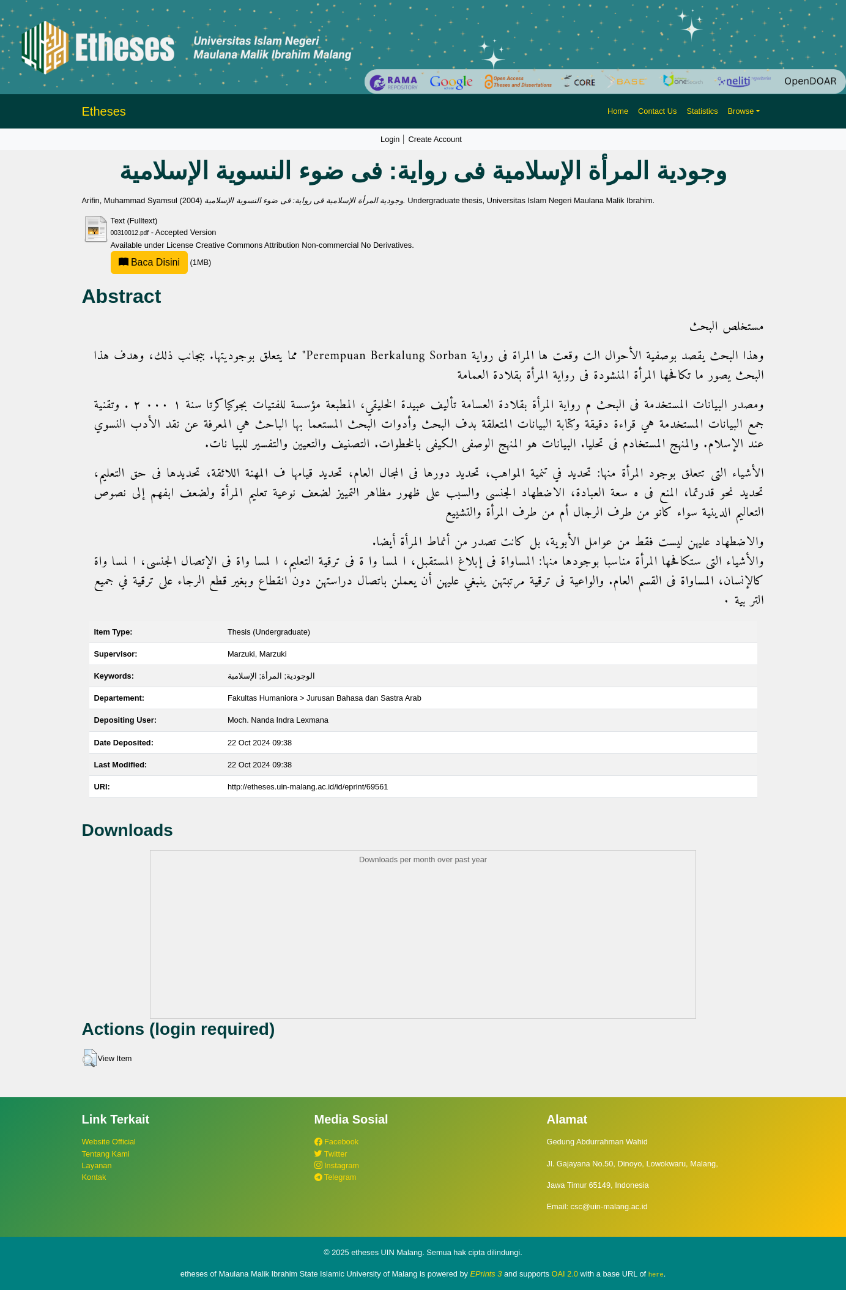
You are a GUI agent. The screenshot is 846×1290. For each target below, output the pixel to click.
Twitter (330, 1153)
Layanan (97, 1165)
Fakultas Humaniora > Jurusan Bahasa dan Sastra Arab (324, 698)
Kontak (94, 1177)
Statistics (702, 111)
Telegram (335, 1177)
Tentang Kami (106, 1153)
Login (389, 139)
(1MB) (161, 262)
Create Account (435, 139)
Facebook (336, 1141)
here (656, 1274)
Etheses (104, 111)
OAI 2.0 (565, 1273)
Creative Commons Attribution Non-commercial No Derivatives (304, 245)
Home (617, 111)
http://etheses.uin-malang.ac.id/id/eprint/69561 (308, 786)
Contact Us (657, 111)
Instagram (336, 1165)
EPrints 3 (486, 1273)
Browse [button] (741, 111)
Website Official (109, 1141)
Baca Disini (149, 262)
